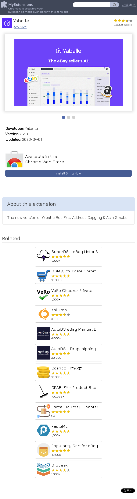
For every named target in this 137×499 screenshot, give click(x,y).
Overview (20, 26)
